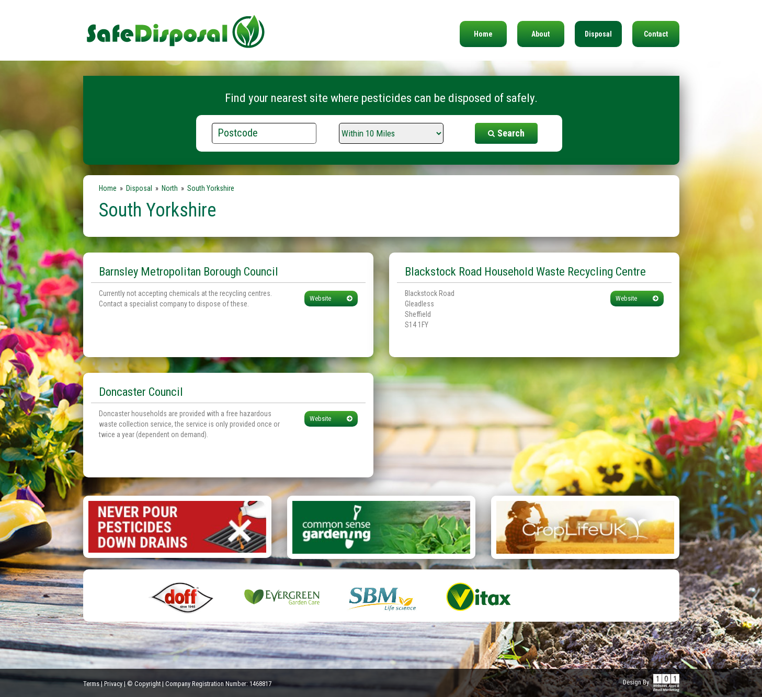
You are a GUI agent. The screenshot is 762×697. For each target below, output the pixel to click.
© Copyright (144, 684)
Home (483, 34)
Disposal (598, 34)
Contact (656, 34)
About (540, 34)
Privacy (113, 684)
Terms (91, 684)
